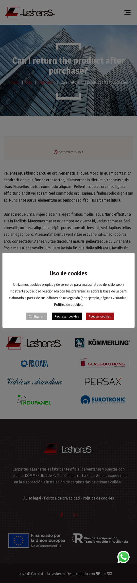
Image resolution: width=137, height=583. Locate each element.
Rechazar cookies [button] (67, 316)
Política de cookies (68, 304)
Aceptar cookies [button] (100, 316)
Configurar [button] (36, 316)
